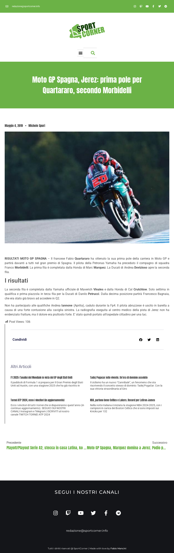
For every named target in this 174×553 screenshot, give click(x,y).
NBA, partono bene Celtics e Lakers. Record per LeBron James (122, 400)
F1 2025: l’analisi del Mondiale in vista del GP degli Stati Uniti (41, 378)
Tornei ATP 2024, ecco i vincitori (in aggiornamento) (37, 400)
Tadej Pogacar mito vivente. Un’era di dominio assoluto (119, 378)
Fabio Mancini (118, 548)
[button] (80, 53)
